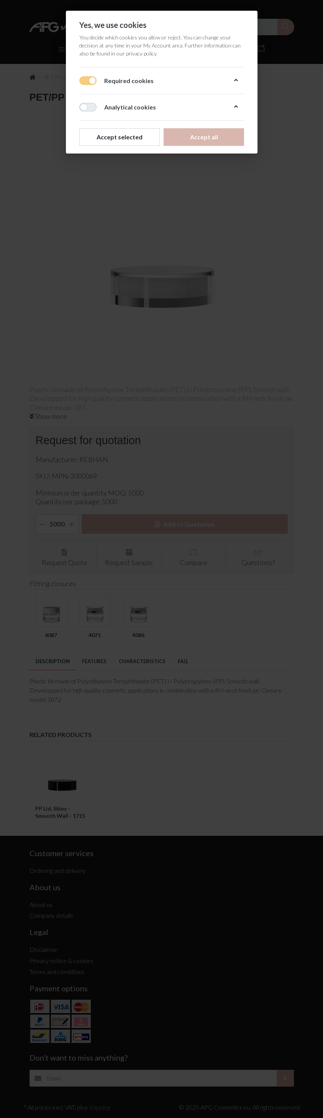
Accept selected (120, 137)
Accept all (204, 137)
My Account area (162, 45)
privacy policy (141, 53)
